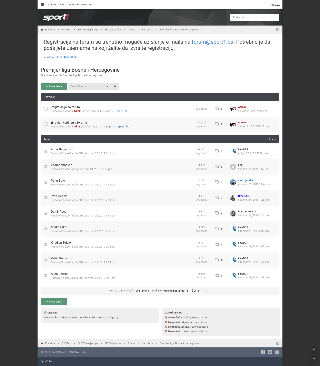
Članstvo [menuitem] (73, 352)
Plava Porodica (247, 211)
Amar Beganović (62, 149)
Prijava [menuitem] (275, 4)
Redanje (171, 291)
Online (52, 312)
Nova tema (54, 86)
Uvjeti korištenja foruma (70, 122)
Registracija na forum (65, 107)
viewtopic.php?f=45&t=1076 (60, 57)
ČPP (62, 4)
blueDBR (78, 153)
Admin (77, 111)
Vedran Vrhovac (61, 165)
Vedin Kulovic (60, 258)
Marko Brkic (59, 227)
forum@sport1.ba (212, 42)
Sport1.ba (122, 111)
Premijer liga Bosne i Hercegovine (80, 70)
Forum (52, 4)
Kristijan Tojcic (61, 242)
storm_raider (245, 180)
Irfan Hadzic (59, 196)
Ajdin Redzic (59, 274)
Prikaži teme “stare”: (130, 291)
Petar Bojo (58, 180)
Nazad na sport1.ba (80, 4)
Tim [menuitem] (83, 352)
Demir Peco (59, 211)
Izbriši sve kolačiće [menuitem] (53, 352)
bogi (76, 169)
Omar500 (243, 196)
